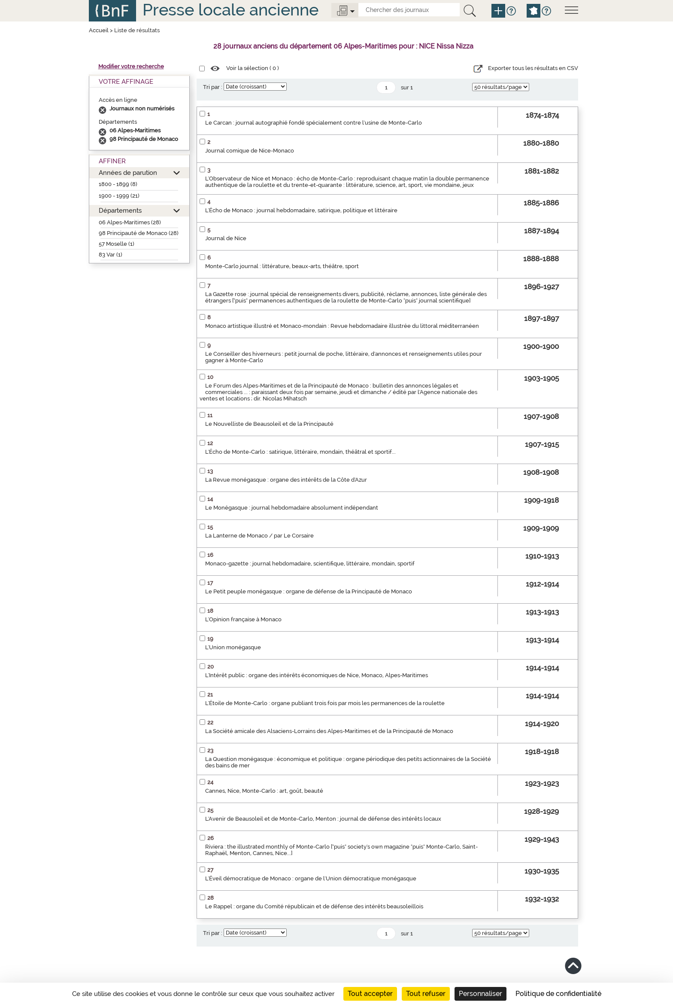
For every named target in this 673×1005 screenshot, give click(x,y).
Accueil (99, 30)
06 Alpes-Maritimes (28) (130, 222)
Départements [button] (120, 210)
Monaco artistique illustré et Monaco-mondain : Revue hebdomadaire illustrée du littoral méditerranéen (342, 326)
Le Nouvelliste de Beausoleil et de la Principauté (269, 424)
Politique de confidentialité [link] (558, 994)
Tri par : (212, 87)
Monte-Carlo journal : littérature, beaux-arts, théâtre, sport (282, 266)
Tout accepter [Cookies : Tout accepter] (370, 994)
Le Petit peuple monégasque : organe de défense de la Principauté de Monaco (308, 591)
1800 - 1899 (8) (118, 184)
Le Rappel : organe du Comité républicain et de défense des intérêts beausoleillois (314, 906)
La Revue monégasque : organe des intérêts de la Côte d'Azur (286, 480)
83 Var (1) (110, 254)
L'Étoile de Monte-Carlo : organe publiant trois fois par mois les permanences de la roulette (325, 703)
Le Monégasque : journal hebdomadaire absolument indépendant (291, 507)
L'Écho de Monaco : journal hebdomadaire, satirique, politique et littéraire (301, 210)
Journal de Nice (225, 238)
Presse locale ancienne (230, 9)
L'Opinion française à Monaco (243, 619)
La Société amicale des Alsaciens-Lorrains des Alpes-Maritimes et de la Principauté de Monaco (329, 731)
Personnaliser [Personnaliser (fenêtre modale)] (480, 994)
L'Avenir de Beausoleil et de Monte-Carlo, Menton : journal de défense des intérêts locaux (323, 819)
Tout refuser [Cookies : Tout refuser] (426, 994)
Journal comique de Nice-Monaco (249, 150)
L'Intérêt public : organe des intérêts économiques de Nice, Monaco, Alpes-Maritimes (316, 675)
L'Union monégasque (233, 647)
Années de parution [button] (128, 172)
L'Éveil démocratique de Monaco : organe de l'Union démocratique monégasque (310, 878)
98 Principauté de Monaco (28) (139, 233)
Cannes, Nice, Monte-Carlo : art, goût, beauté (264, 791)
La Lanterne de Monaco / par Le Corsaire (259, 535)
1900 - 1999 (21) (119, 195)
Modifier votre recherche (131, 66)
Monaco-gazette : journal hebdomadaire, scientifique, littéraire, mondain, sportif (310, 563)
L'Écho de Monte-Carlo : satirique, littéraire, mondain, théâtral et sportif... (300, 452)
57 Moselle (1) (116, 244)
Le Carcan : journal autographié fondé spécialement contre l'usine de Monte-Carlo (313, 122)
